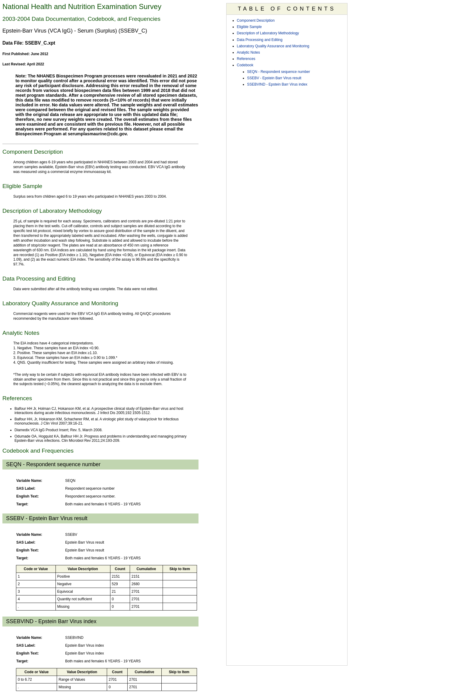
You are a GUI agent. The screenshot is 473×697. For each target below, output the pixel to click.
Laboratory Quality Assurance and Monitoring (273, 46)
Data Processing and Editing (259, 40)
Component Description (256, 20)
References (246, 59)
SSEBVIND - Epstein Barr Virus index (277, 84)
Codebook (245, 65)
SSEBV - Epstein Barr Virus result (274, 78)
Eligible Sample (249, 27)
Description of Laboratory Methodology (268, 33)
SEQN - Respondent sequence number (278, 72)
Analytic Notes (248, 52)
